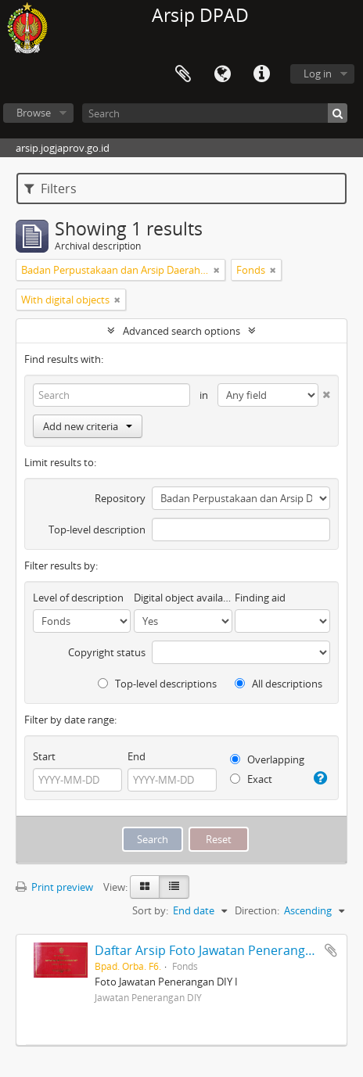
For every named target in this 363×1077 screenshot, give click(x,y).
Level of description (78, 598)
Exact (251, 779)
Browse (33, 113)
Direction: (257, 910)
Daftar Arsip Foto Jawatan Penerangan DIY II (223, 950)
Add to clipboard (331, 950)
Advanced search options (181, 331)
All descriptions (278, 684)
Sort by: (150, 910)
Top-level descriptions (157, 684)
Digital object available (183, 598)
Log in (318, 73)
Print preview (54, 887)
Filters (50, 188)
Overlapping (267, 759)
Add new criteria (87, 426)
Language (222, 74)
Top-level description (97, 529)
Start (44, 756)
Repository (120, 498)
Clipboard (183, 74)
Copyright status (107, 652)
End (137, 756)
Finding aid (260, 598)
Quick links (261, 74)
